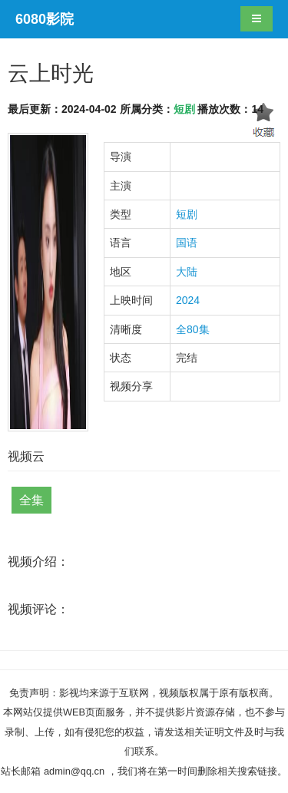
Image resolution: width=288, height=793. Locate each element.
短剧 (184, 109)
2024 (188, 300)
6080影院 (44, 19)
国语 (186, 242)
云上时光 (51, 73)
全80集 (193, 329)
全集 (31, 500)
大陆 (186, 272)
